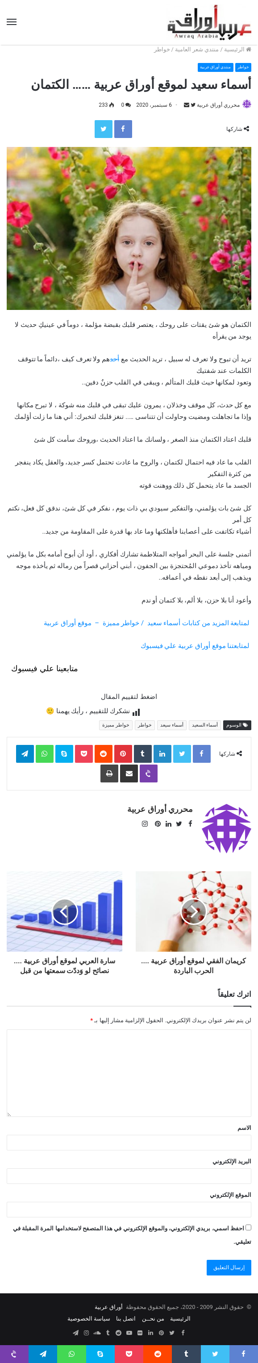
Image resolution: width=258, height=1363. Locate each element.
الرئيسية (237, 49)
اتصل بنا (126, 1314)
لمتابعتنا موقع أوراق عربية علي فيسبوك (195, 646)
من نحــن (153, 1314)
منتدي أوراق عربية (209, 67)
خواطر (162, 49)
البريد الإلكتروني (231, 1157)
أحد (114, 359)
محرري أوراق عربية (218, 105)
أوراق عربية (109, 1303)
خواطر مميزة (115, 725)
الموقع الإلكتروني (230, 1190)
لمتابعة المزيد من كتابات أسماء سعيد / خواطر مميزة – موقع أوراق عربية (146, 623)
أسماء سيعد (171, 725)
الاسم (244, 1124)
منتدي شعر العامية (197, 49)
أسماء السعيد (205, 725)
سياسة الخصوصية (88, 1314)
